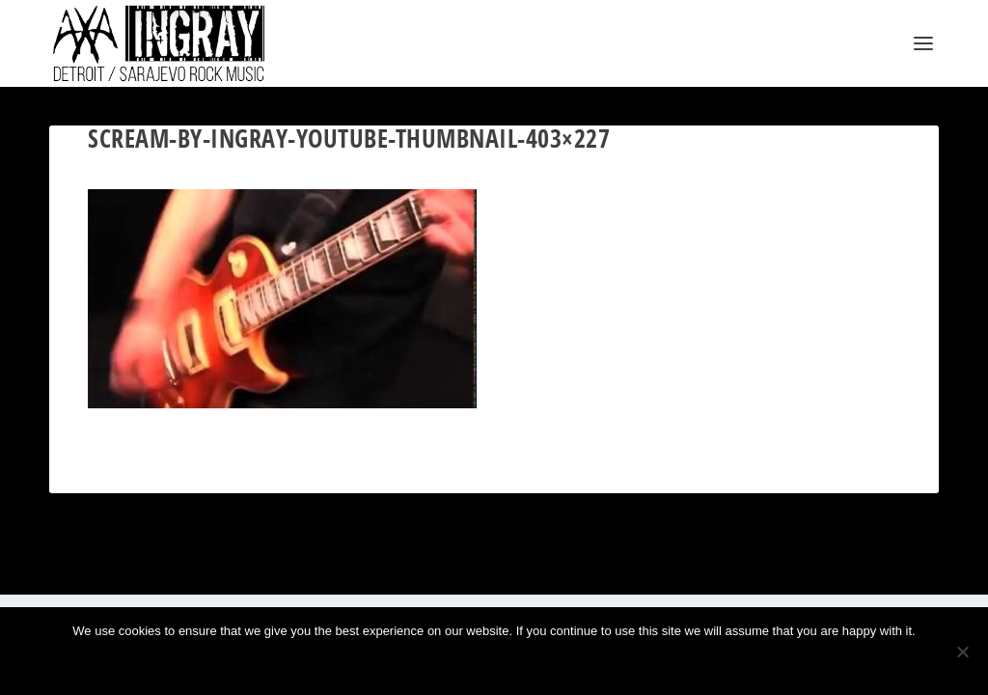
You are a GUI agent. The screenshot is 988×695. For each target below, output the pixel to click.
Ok (430, 663)
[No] (962, 651)
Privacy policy (524, 663)
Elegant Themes (142, 572)
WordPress (262, 572)
